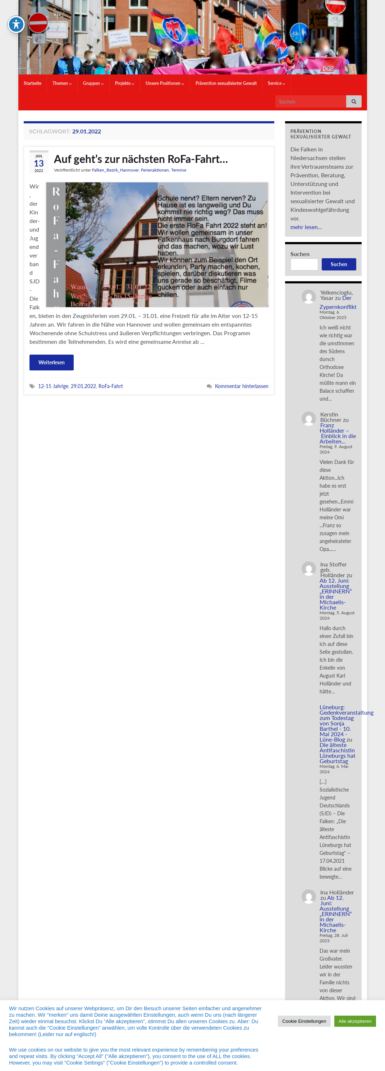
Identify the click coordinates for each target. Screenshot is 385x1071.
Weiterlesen (51, 362)
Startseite (32, 83)
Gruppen (93, 83)
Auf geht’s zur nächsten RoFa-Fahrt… (141, 158)
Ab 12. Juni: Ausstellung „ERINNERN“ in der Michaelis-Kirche (336, 594)
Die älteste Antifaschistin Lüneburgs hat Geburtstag (338, 752)
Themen (62, 83)
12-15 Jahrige (53, 386)
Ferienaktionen (155, 170)
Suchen (300, 253)
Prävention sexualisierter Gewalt (226, 83)
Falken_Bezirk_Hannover (115, 170)
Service (276, 83)
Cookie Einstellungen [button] (304, 1021)
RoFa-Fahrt (110, 386)
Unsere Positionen (165, 83)
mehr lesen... (306, 226)
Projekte (124, 83)
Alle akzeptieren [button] (355, 1021)
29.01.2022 (83, 386)
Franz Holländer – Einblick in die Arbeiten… (338, 433)
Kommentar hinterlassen (242, 386)
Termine (178, 170)
